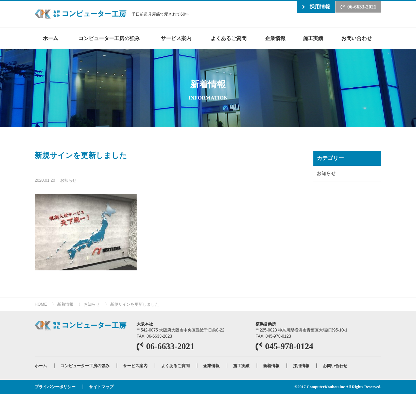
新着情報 (65, 304)
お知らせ (68, 180)
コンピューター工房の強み (109, 38)
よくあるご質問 (228, 38)
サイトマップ (101, 386)
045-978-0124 (289, 346)
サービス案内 (176, 38)
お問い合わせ (356, 38)
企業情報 (275, 38)
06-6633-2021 (361, 7)
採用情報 (320, 7)
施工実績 (313, 38)
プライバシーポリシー (55, 386)
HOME (41, 304)
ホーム (50, 38)
